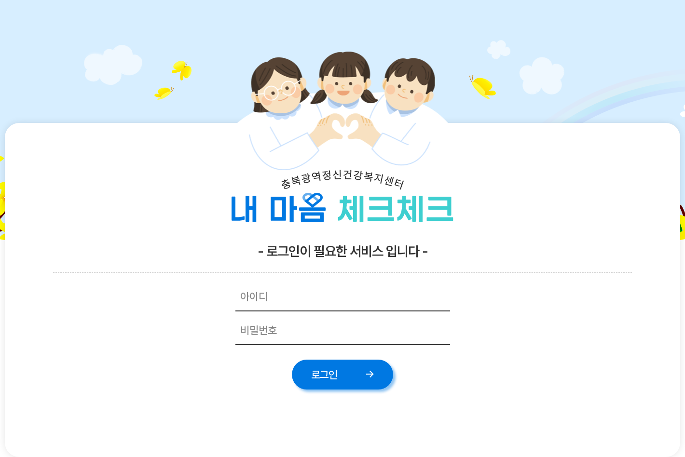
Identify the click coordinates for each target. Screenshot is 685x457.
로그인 (324, 374)
